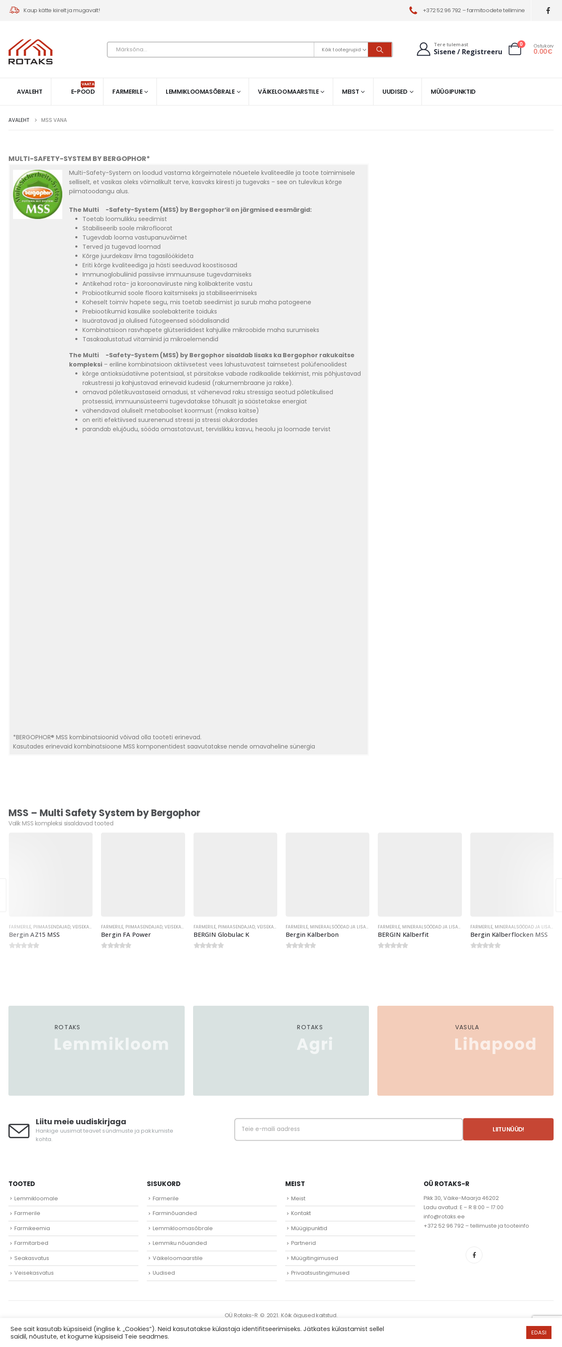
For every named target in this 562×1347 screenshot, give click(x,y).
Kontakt (301, 1213)
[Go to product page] (51, 874)
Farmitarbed (31, 1243)
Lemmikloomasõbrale (200, 91)
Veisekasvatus (89, 927)
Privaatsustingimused (320, 1272)
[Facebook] (548, 10)
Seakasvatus (31, 1258)
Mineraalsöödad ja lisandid (343, 927)
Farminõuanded (175, 1213)
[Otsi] (380, 49)
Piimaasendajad (51, 927)
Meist (350, 91)
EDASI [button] (538, 1332)
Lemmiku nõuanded (180, 1243)
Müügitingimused (314, 1258)
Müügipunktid (453, 91)
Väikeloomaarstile (288, 91)
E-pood (83, 88)
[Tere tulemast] (458, 49)
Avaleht (29, 91)
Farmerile (127, 91)
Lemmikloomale (36, 1198)
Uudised (395, 91)
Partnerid (303, 1243)
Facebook (474, 1255)
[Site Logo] (30, 51)
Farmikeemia (32, 1228)
